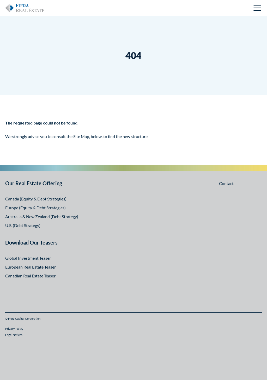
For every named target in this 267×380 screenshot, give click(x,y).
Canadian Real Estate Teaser (30, 275)
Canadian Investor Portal (223, 8)
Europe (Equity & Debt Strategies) (35, 207)
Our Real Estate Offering (33, 183)
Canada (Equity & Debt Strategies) (35, 198)
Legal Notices (13, 334)
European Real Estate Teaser (30, 266)
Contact (226, 183)
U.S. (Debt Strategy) (22, 225)
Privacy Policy (14, 328)
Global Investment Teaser (28, 258)
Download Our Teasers (31, 242)
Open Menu (257, 8)
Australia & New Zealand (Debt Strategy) (41, 216)
